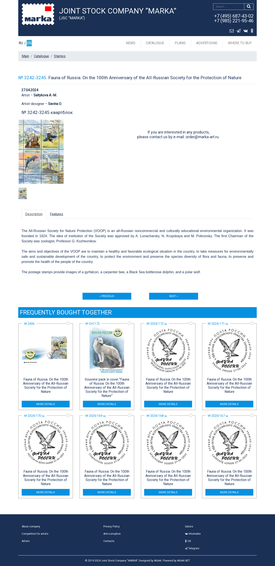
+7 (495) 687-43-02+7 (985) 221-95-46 (234, 18)
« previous (107, 296)
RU (21, 43)
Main (25, 56)
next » (173, 296)
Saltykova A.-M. (45, 95)
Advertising (206, 43)
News (130, 43)
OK (188, 541)
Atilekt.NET (183, 560)
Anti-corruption (112, 533)
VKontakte (193, 533)
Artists (26, 541)
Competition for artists (35, 533)
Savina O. (55, 104)
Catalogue (155, 43)
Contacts (108, 541)
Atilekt (158, 560)
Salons (189, 526)
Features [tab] (56, 214)
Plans (180, 43)
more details (45, 404)
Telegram (192, 548)
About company (31, 526)
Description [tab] (34, 214)
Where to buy (240, 43)
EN (29, 43)
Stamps (60, 56)
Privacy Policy (111, 526)
